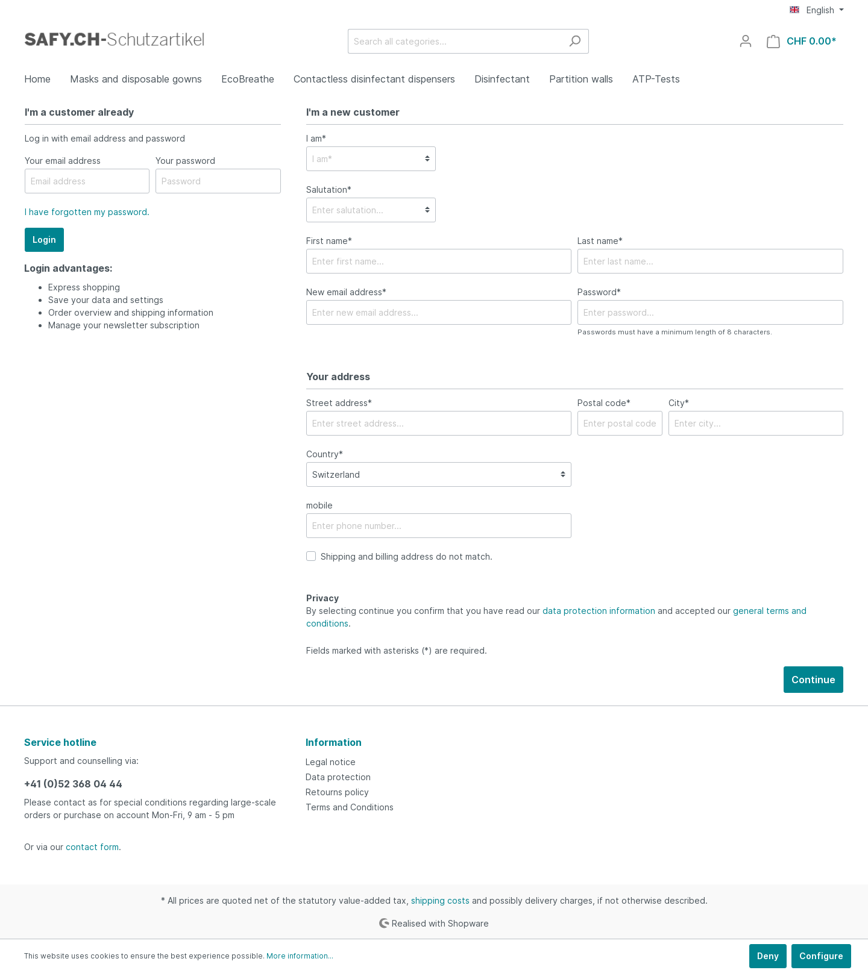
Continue (813, 680)
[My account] (746, 41)
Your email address (63, 160)
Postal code (604, 403)
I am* (316, 138)
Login (44, 239)
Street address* (339, 403)
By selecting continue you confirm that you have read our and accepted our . (556, 616)
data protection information (598, 610)
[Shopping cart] (802, 41)
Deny (768, 956)
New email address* (346, 292)
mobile (319, 505)
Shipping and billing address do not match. (406, 556)
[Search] (575, 41)
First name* (329, 241)
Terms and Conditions (350, 807)
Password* (599, 292)
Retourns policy (337, 792)
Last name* (600, 241)
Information (334, 742)
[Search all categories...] (454, 41)
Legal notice (331, 762)
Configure (821, 956)
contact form (92, 847)
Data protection (338, 777)
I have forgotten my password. (87, 212)
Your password (185, 160)
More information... (299, 955)
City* (678, 403)
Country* (324, 454)
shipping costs (440, 900)
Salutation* (328, 189)
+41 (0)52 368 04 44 (73, 784)
